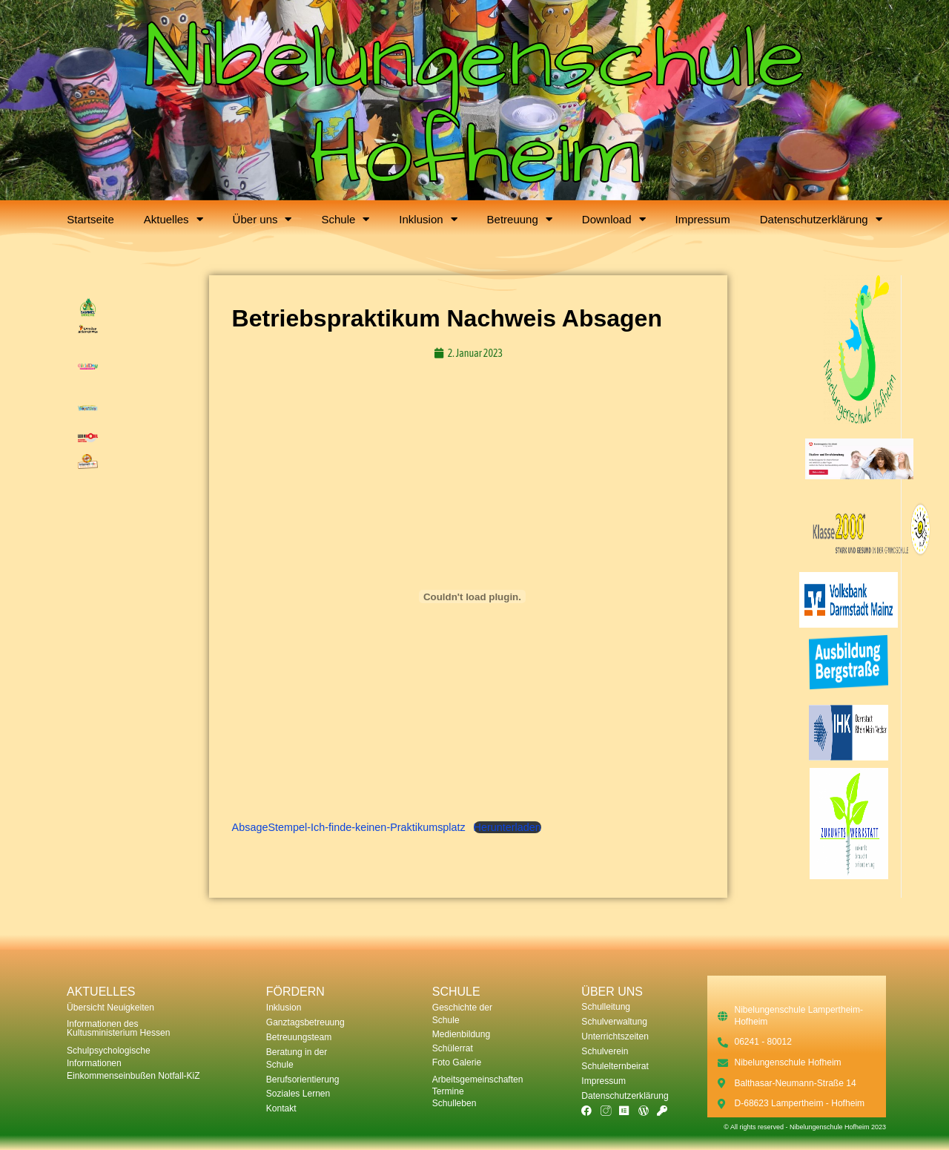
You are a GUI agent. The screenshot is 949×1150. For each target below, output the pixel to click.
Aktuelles (173, 219)
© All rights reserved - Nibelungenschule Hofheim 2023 (805, 1127)
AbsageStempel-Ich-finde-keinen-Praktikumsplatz (349, 827)
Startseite (90, 219)
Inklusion (428, 219)
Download (614, 219)
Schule (345, 219)
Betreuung (519, 219)
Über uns (262, 219)
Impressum (702, 219)
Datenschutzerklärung (821, 219)
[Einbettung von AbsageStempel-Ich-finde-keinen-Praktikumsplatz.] (472, 596)
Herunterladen (507, 827)
